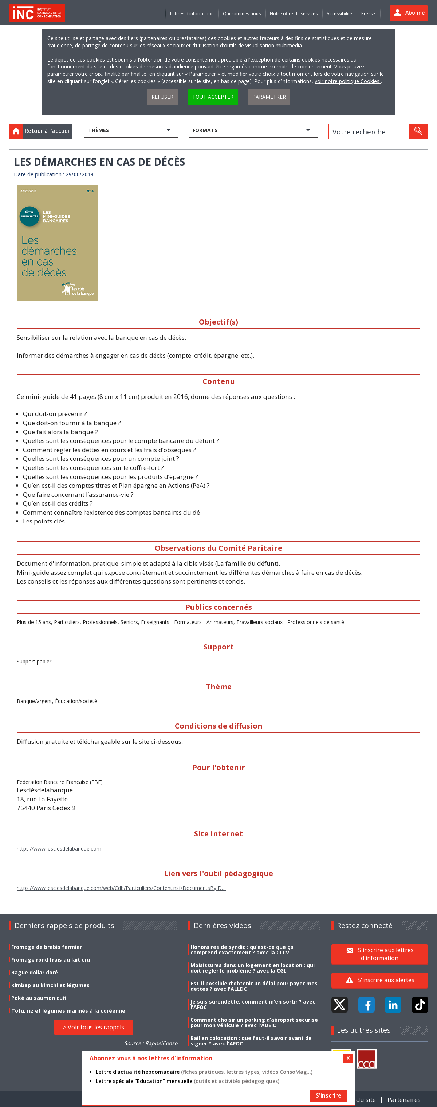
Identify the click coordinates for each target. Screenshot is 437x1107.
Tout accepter (212, 96)
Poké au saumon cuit (39, 997)
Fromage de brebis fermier (46, 946)
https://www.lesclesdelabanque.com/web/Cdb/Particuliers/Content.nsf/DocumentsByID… (121, 887)
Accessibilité (339, 14)
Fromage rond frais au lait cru (50, 959)
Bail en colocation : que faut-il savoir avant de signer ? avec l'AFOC (251, 1041)
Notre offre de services (294, 14)
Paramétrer (269, 96)
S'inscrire (329, 1095)
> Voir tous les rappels (93, 1027)
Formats (205, 130)
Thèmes (98, 130)
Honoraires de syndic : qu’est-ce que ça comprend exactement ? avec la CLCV (242, 949)
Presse (368, 14)
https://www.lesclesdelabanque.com (59, 848)
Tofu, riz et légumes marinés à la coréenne (68, 1010)
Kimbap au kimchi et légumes (50, 985)
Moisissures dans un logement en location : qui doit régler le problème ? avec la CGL (252, 968)
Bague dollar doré (34, 972)
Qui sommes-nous (242, 14)
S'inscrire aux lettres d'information (386, 954)
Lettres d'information (192, 14)
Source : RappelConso (150, 1043)
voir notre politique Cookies (348, 81)
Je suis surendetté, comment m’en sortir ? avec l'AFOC (252, 1004)
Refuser (162, 96)
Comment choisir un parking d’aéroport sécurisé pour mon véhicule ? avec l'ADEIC (254, 1022)
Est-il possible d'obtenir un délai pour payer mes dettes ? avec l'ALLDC (254, 986)
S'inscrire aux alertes (386, 980)
